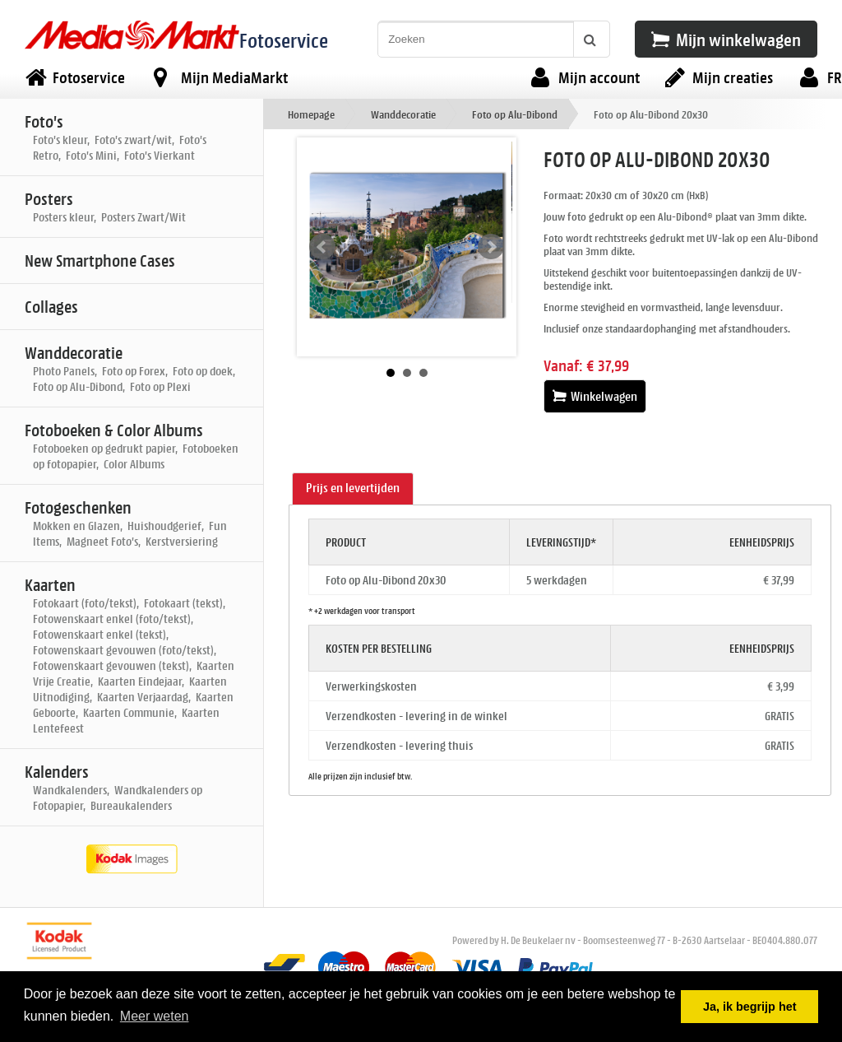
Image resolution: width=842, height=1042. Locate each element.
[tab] (353, 488)
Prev (322, 247)
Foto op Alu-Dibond (514, 114)
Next (491, 247)
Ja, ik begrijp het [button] (750, 1006)
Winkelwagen (595, 396)
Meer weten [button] (154, 1016)
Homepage (311, 114)
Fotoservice (283, 40)
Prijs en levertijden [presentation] (353, 487)
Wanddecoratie (403, 114)
